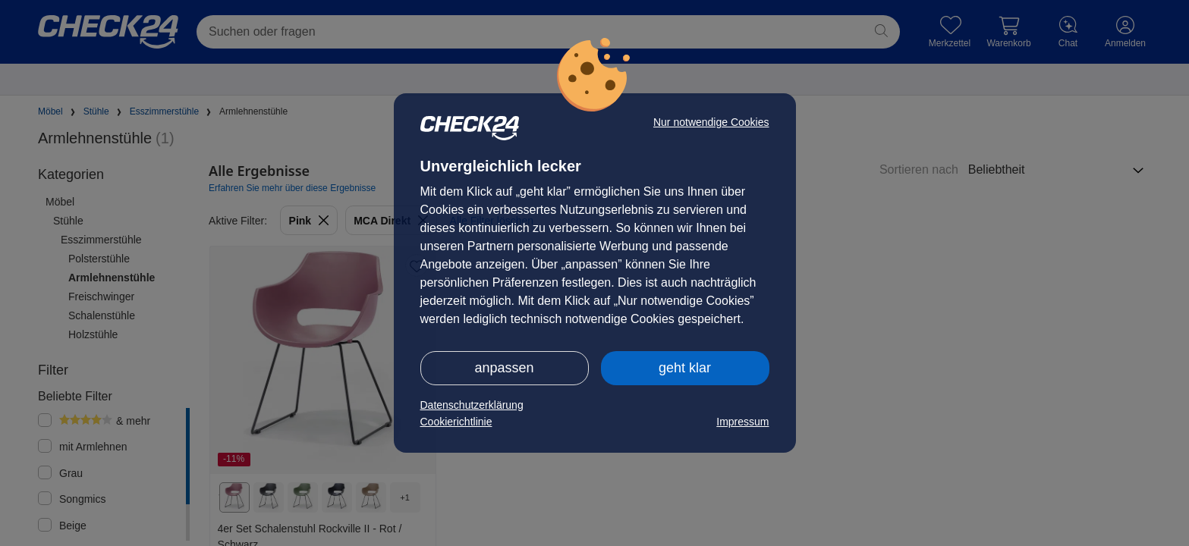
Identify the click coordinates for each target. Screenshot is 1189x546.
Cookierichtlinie (456, 422)
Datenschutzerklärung (472, 405)
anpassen (503, 367)
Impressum (742, 422)
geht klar (685, 367)
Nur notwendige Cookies (711, 122)
